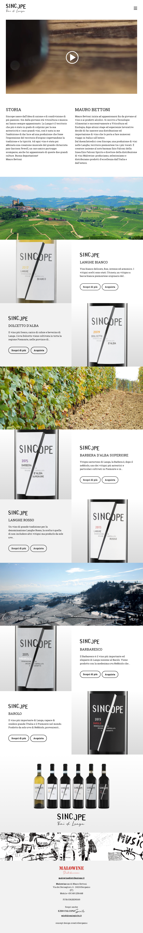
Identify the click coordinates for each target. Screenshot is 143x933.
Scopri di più (90, 286)
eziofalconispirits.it (71, 915)
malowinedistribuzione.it (71, 878)
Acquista (110, 286)
